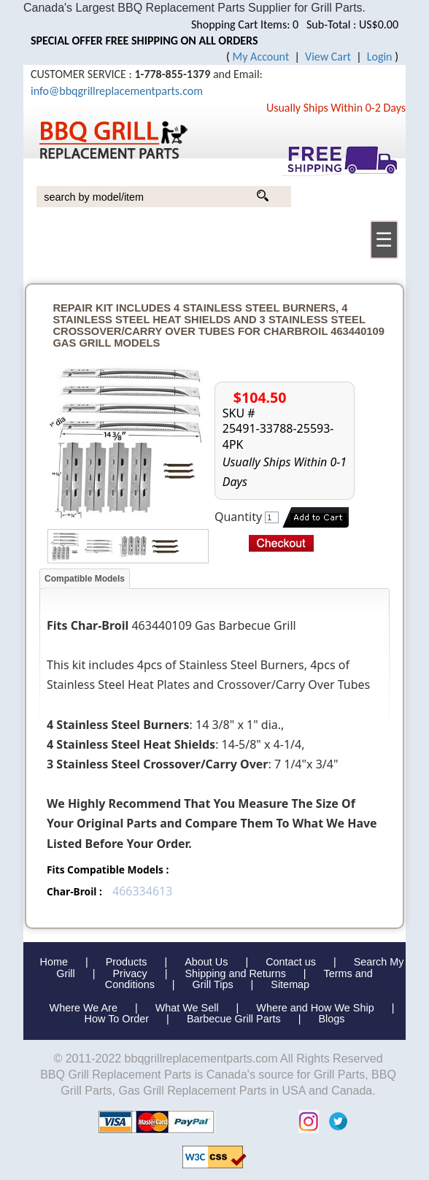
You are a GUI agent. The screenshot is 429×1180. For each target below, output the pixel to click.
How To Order (117, 1019)
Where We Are (83, 1008)
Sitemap (290, 984)
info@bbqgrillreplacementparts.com (117, 91)
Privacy (130, 973)
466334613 (142, 891)
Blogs (331, 1019)
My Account (261, 56)
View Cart (328, 56)
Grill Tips (213, 984)
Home (54, 962)
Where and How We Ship (315, 1008)
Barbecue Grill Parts (234, 1019)
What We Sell (188, 1008)
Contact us (291, 962)
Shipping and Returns (235, 973)
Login (380, 56)
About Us (206, 962)
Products (126, 962)
